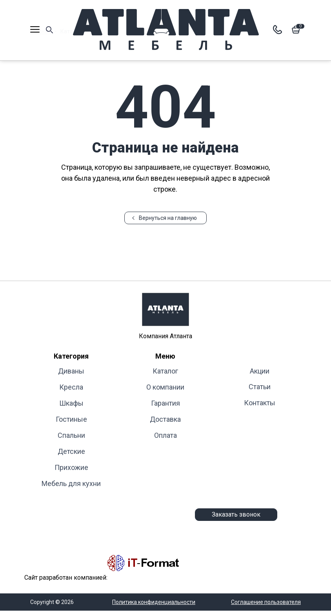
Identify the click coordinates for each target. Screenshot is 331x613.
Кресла (71, 387)
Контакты (259, 403)
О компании (165, 387)
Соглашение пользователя (266, 602)
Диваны (71, 371)
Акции (259, 371)
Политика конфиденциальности (153, 602)
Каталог (165, 371)
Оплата (165, 435)
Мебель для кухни (71, 483)
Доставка (165, 419)
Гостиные (71, 419)
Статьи (260, 387)
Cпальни (71, 435)
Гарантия (165, 403)
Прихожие (71, 467)
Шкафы (71, 403)
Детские (71, 451)
